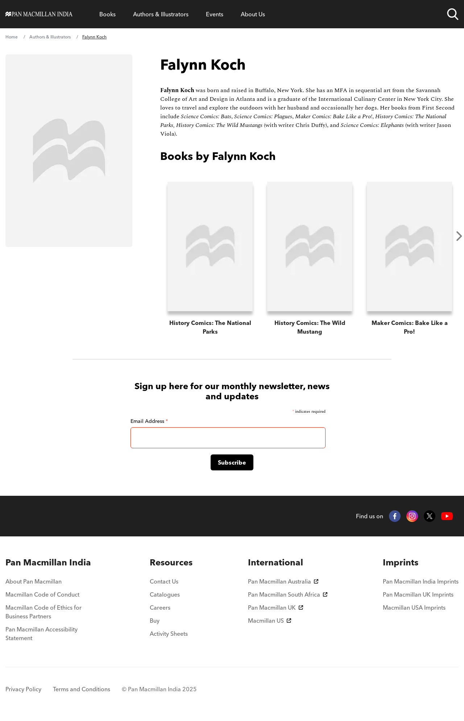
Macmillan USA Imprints (414, 607)
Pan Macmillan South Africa (287, 594)
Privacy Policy (23, 689)
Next (459, 236)
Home (11, 37)
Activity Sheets (169, 633)
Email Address (149, 421)
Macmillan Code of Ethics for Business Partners (43, 612)
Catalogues (165, 594)
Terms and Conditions (81, 689)
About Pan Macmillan (33, 581)
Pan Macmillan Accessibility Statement (41, 634)
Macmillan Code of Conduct (42, 594)
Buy (155, 620)
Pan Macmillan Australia (283, 581)
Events (214, 14)
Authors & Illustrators (160, 14)
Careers (160, 607)
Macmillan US (269, 620)
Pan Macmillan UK (275, 607)
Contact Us (164, 581)
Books (107, 14)
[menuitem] (49, 562)
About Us (253, 14)
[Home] (38, 14)
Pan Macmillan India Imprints (421, 581)
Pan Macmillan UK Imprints (418, 594)
